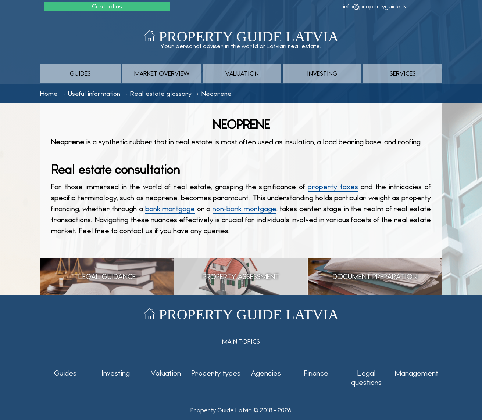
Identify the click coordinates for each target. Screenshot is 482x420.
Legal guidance (107, 276)
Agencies (266, 373)
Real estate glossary (161, 94)
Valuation (242, 73)
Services (403, 73)
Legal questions (366, 378)
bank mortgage (170, 208)
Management (416, 373)
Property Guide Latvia (249, 36)
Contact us (107, 6)
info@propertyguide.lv (375, 6)
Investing (322, 73)
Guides (80, 73)
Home (49, 94)
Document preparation (375, 276)
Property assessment (241, 276)
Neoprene (216, 94)
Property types (216, 373)
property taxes (333, 186)
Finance (316, 373)
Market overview (161, 73)
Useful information (94, 94)
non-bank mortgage (244, 208)
